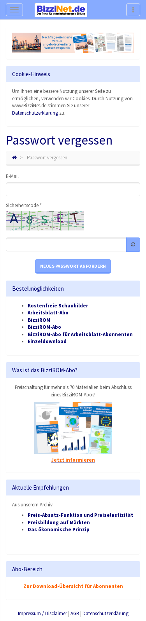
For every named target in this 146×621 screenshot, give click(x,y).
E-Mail (12, 176)
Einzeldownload (47, 341)
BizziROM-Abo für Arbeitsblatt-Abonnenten (80, 334)
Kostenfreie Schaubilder (58, 305)
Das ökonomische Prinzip (59, 529)
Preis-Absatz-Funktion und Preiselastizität (80, 515)
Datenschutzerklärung (35, 113)
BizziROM (39, 320)
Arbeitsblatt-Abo (48, 312)
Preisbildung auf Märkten (59, 522)
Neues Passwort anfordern (73, 266)
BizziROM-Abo (44, 327)
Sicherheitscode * (24, 205)
